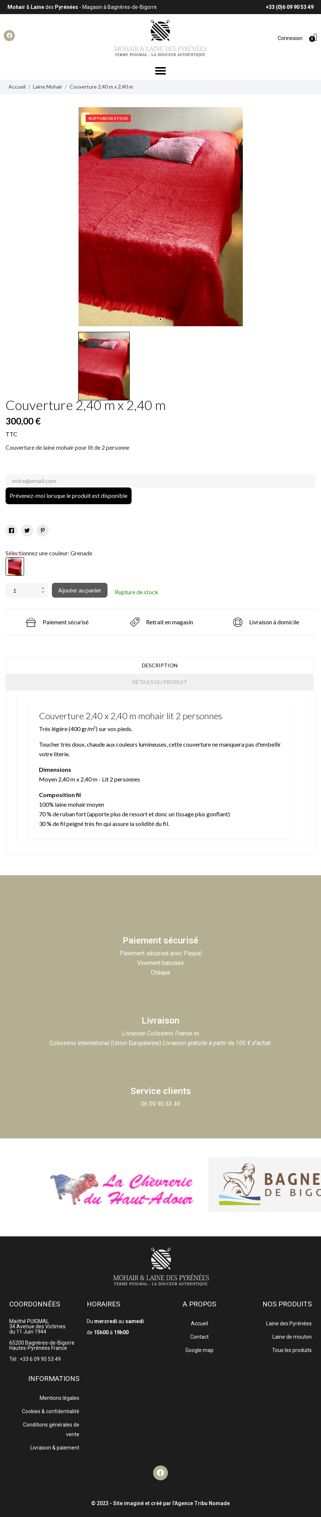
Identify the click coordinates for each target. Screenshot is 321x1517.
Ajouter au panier (80, 590)
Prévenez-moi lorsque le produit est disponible (69, 495)
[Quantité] (22, 590)
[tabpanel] (160, 216)
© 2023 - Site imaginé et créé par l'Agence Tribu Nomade (160, 1503)
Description (160, 665)
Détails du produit (159, 682)
